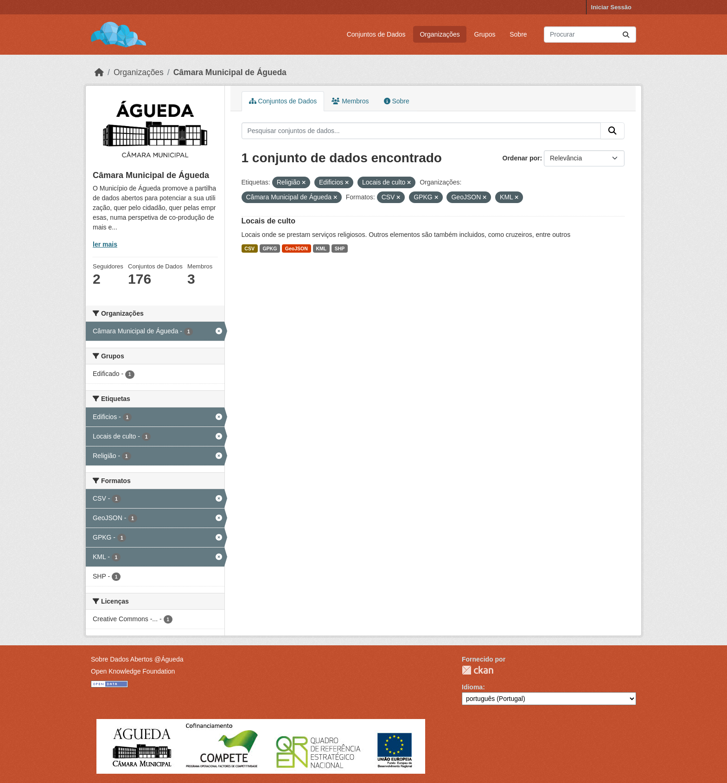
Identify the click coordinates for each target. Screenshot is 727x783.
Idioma (472, 687)
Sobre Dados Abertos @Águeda (137, 659)
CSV (249, 248)
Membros (350, 101)
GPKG (269, 248)
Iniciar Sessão (611, 7)
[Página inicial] (99, 72)
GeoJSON (296, 248)
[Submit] (626, 34)
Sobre (518, 34)
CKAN (477, 670)
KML (321, 248)
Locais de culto (268, 221)
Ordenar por (521, 158)
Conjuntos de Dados (376, 34)
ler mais (105, 244)
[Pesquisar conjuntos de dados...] (590, 34)
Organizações (439, 34)
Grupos (485, 34)
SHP (340, 248)
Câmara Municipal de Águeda (230, 72)
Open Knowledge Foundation (133, 671)
